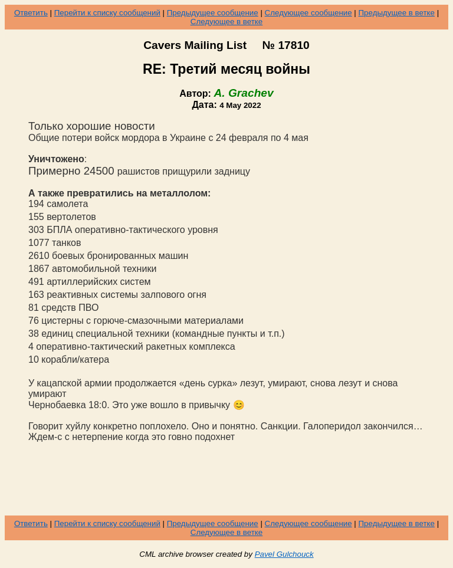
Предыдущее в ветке (397, 12)
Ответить (31, 12)
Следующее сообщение (308, 12)
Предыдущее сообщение (212, 12)
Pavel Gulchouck (284, 554)
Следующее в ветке (227, 21)
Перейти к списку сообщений (107, 12)
